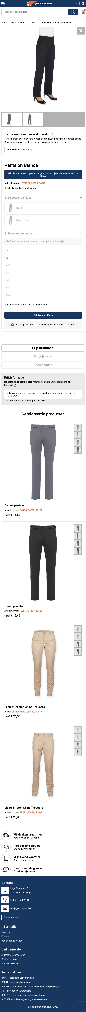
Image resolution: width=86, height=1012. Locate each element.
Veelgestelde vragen (11, 940)
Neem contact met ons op (19, 149)
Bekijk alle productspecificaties (21, 188)
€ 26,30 (12, 716)
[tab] (42, 348)
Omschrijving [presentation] (43, 356)
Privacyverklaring (10, 963)
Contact (5, 936)
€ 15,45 (12, 615)
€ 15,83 (12, 515)
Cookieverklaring (9, 959)
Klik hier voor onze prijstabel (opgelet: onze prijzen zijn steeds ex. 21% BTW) (43, 174)
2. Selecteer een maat (18, 233)
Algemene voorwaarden (13, 955)
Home (4, 22)
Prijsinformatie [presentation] (42, 348)
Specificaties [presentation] (43, 365)
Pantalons (47, 22)
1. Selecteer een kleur (18, 197)
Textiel (13, 22)
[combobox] (34, 12)
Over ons (5, 932)
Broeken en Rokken (29, 22)
